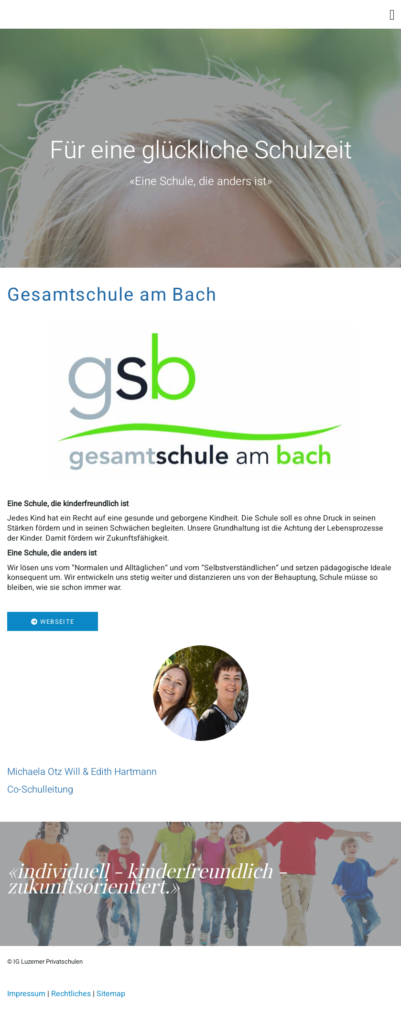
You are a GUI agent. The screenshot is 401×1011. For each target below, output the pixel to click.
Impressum (26, 994)
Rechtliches (71, 994)
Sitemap (111, 994)
